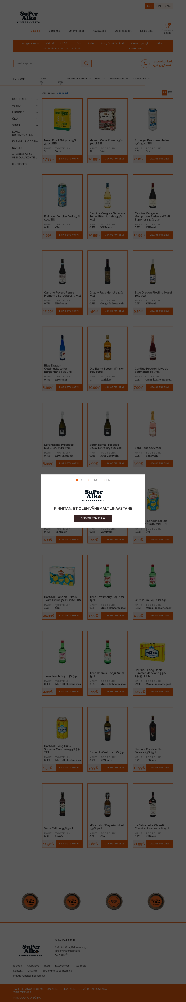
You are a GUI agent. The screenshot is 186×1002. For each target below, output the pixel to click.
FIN (106, 480)
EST (80, 480)
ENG (93, 480)
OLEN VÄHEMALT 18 (93, 519)
